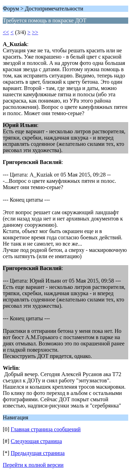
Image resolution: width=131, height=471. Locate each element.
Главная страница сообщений (46, 429)
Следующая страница (36, 441)
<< (6, 32)
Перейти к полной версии (33, 465)
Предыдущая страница (38, 453)
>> (35, 32)
